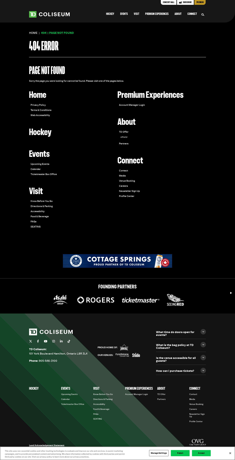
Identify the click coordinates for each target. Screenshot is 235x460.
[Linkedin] (61, 341)
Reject (180, 453)
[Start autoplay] (231, 292)
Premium (200, 2)
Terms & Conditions (41, 110)
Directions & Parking (42, 206)
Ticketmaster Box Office (44, 174)
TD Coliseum (49, 14)
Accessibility (38, 211)
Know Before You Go (42, 201)
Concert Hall (168, 2)
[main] (117, 150)
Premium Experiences (157, 14)
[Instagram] (53, 341)
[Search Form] (203, 15)
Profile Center (126, 196)
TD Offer (123, 132)
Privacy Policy (38, 105)
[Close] (230, 453)
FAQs (33, 221)
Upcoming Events (40, 164)
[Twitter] (30, 341)
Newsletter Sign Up (129, 191)
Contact (123, 170)
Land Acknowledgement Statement (46, 445)
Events (124, 14)
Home (33, 33)
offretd (123, 137)
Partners (123, 143)
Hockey (110, 14)
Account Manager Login (132, 105)
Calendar (36, 169)
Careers (123, 186)
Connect (192, 14)
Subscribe (187, 2)
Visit (136, 14)
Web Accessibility (40, 115)
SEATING (36, 226)
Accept (201, 453)
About (178, 14)
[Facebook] (38, 341)
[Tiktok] (69, 341)
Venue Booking (127, 181)
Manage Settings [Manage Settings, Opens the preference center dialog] (159, 453)
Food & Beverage (40, 216)
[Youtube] (45, 341)
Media (122, 176)
